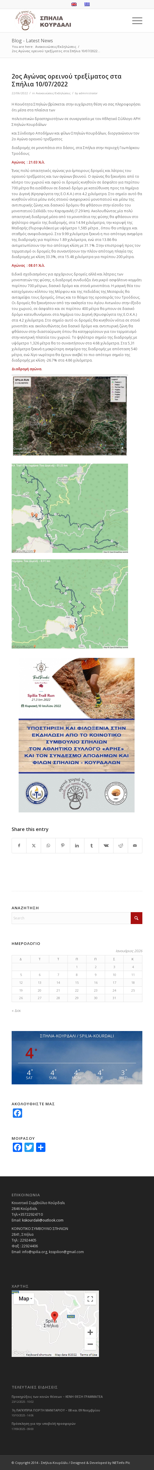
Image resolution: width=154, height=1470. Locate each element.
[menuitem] (134, 20)
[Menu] (134, 20)
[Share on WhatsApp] (48, 845)
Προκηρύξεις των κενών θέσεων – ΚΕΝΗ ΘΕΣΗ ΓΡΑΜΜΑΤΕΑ (57, 1397)
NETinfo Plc (121, 1462)
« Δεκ (16, 1010)
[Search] (77, 918)
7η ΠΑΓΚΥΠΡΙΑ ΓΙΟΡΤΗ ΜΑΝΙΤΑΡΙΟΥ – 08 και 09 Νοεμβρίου (56, 1410)
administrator (88, 93)
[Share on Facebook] (19, 845)
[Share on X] (33, 845)
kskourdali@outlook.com (42, 1220)
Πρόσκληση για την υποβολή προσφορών (44, 1424)
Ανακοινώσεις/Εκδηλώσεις (53, 93)
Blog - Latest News (32, 40)
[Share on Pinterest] (63, 845)
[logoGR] (64, 20)
